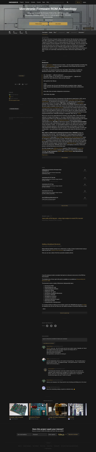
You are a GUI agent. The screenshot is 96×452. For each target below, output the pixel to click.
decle (11, 96)
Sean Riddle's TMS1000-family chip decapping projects (70, 137)
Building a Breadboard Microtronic (52, 244)
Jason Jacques (13, 98)
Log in (84, 2)
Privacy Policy (49, 446)
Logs (68, 32)
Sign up (78, 2)
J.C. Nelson (52, 418)
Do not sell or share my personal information (69, 446)
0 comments (59, 220)
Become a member (36, 431)
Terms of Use (42, 446)
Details (50, 32)
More (49, 2)
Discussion (82, 32)
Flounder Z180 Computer (16, 417)
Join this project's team (14, 100)
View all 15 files (64, 205)
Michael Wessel (48, 20)
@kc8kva (49, 348)
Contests (33, 2)
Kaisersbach (80, 103)
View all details (65, 157)
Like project (58, 23)
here (79, 113)
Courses (39, 2)
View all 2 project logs (64, 313)
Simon (43, 140)
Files (55, 32)
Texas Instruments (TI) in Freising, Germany (52, 107)
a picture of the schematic (57, 250)
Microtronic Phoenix (35, 417)
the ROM (84, 304)
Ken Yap (48, 387)
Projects (22, 2)
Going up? (48, 443)
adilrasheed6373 (51, 368)
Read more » (45, 155)
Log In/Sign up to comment (48, 343)
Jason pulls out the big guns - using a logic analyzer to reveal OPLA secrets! (64, 218)
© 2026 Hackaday (48, 448)
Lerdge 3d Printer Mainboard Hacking (60, 417)
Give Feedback (36, 446)
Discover (27, 2)
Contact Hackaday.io (27, 446)
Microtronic (49, 64)
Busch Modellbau (50, 66)
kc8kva (48, 358)
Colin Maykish (13, 418)
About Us (20, 446)
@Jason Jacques (68, 151)
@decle (60, 151)
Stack (43, 2)
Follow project (38, 23)
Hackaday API (56, 446)
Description (45, 32)
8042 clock (71, 417)
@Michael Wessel (64, 120)
